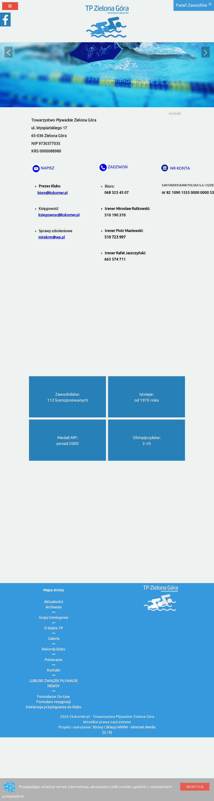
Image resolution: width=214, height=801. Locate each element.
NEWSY (53, 686)
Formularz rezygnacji (53, 702)
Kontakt (175, 113)
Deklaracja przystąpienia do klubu (53, 707)
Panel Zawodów (191, 5)
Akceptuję (195, 786)
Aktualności (53, 602)
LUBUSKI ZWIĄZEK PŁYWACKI (53, 681)
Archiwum (53, 607)
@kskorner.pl (57, 193)
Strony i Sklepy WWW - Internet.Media (123, 727)
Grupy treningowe (53, 617)
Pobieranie (53, 660)
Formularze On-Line (53, 696)
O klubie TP (53, 628)
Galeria (53, 638)
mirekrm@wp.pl (51, 237)
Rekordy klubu (53, 649)
